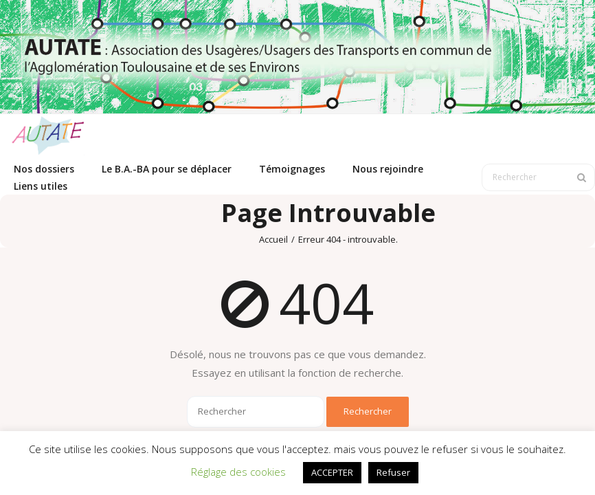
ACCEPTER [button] (332, 472)
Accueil (273, 239)
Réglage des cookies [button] (238, 471)
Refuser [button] (393, 472)
